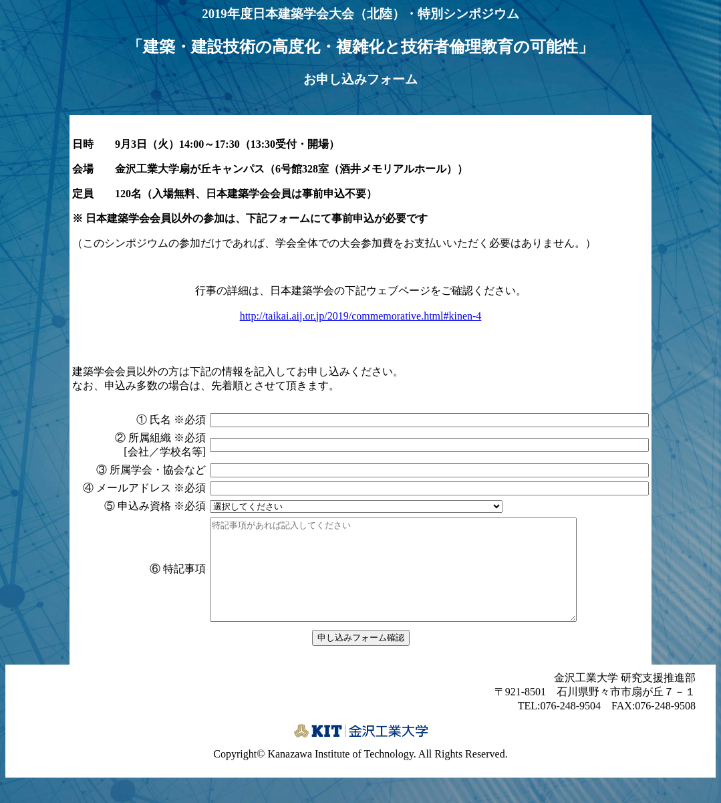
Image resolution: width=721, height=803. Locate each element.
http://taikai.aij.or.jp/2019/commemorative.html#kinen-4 (361, 316)
